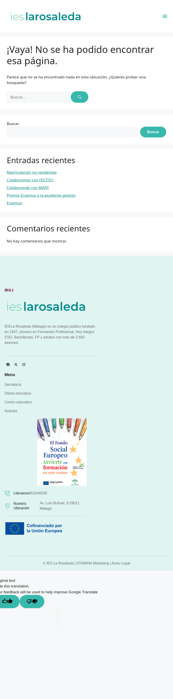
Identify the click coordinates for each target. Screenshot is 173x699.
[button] (164, 16)
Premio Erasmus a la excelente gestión (41, 195)
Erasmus (14, 203)
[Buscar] (79, 97)
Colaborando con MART (28, 187)
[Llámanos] (7, 493)
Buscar (13, 123)
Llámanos (21, 493)
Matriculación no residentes (32, 172)
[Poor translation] (32, 601)
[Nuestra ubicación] (7, 506)
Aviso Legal (121, 563)
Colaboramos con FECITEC (30, 180)
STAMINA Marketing (93, 563)
